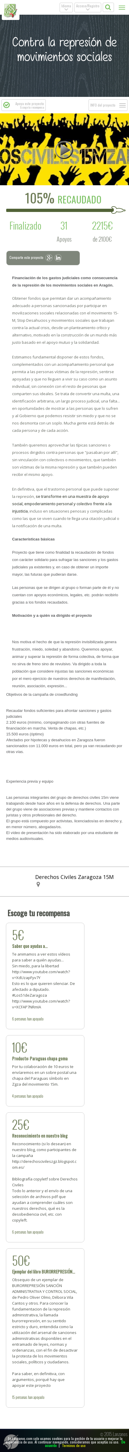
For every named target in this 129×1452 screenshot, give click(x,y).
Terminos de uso (74, 1445)
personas (20, 1019)
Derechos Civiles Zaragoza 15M (74, 876)
